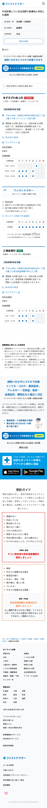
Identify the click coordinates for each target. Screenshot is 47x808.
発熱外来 (6, 653)
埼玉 (5, 702)
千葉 (15, 691)
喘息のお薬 (28, 664)
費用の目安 (23, 447)
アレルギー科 (8, 679)
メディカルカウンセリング (13, 709)
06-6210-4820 (11, 137)
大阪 (15, 698)
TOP (3, 639)
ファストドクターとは (11, 716)
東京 (5, 694)
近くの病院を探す (13, 639)
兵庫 (15, 702)
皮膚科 (26, 653)
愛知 (15, 694)
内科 (5, 657)
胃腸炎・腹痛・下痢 (11, 676)
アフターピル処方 (31, 676)
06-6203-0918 (11, 287)
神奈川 (5, 698)
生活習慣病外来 (30, 672)
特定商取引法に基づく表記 (13, 780)
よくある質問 (8, 765)
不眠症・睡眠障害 (10, 672)
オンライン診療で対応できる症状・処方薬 (23, 74)
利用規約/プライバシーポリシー (15, 775)
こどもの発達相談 (10, 668)
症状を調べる (8, 720)
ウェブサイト (12, 142)
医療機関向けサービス (12, 734)
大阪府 (23, 639)
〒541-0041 (25, 117)
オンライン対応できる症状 (17, 215)
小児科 (5, 661)
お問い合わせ (8, 770)
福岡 (23, 698)
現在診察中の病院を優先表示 (20, 86)
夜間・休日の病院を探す (12, 727)
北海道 (5, 691)
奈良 (23, 694)
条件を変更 (23, 41)
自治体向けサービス (11, 738)
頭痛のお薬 (28, 661)
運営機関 (6, 785)
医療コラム (7, 724)
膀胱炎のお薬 (29, 668)
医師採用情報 (8, 745)
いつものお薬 (29, 657)
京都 (23, 691)
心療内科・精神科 (10, 664)
